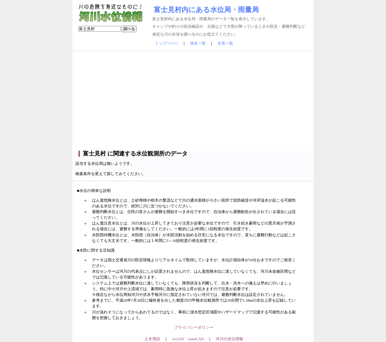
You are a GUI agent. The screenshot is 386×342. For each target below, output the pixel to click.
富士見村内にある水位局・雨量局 (206, 10)
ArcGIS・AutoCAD (188, 339)
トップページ (166, 43)
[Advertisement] (193, 101)
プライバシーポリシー (194, 327)
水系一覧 (225, 43)
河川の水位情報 (229, 339)
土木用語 (152, 339)
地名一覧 (198, 43)
